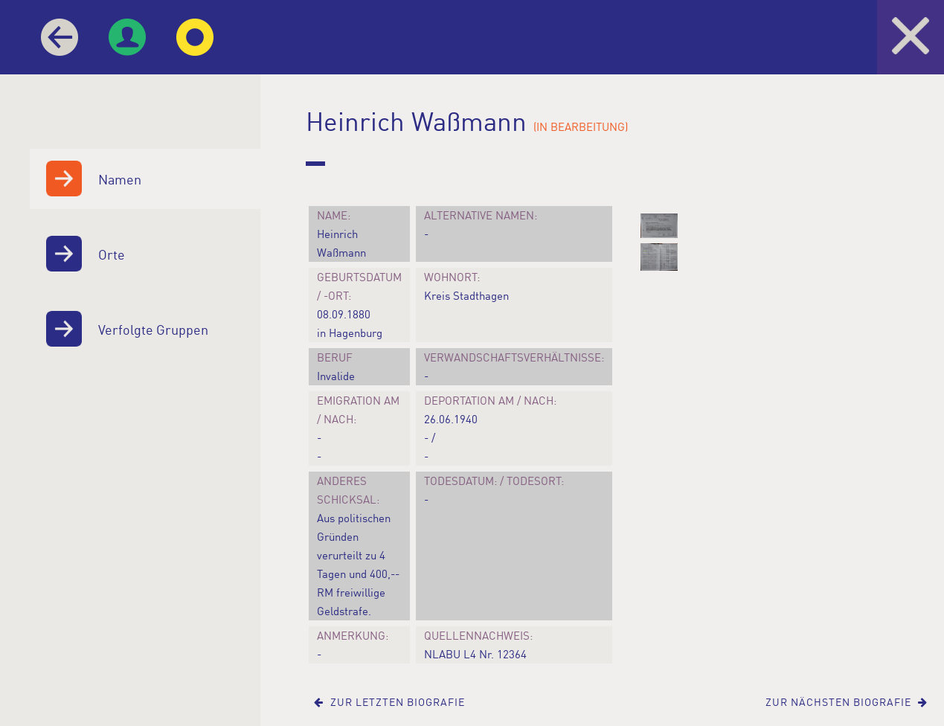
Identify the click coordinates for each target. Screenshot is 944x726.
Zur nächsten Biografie (846, 702)
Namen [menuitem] (89, 178)
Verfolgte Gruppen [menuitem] (123, 329)
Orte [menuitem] (81, 254)
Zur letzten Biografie (389, 702)
